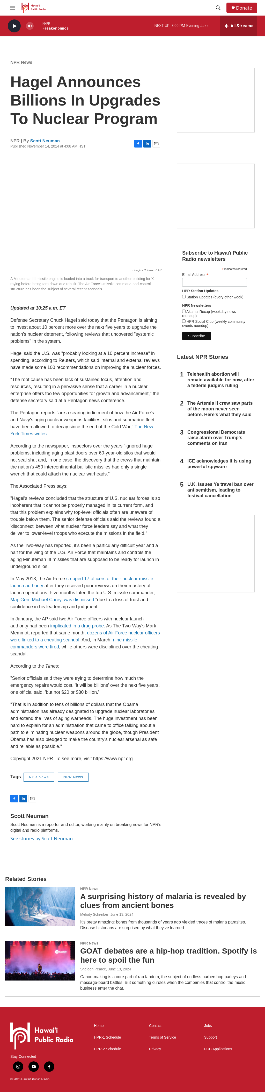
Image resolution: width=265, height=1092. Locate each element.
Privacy (155, 1049)
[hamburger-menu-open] (13, 8)
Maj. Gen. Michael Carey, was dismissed (52, 599)
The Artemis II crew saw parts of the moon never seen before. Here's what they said (220, 409)
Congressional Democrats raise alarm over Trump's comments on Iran (216, 438)
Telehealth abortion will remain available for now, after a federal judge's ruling (220, 380)
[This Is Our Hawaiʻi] (215, 553)
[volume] (29, 26)
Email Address (195, 274)
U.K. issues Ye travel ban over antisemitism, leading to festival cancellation (220, 490)
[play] (14, 26)
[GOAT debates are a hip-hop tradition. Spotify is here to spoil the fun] (40, 960)
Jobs (208, 1026)
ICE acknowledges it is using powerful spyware (219, 463)
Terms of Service (162, 1037)
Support (210, 1037)
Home (99, 1026)
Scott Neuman (45, 140)
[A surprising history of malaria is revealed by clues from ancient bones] (40, 906)
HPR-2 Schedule (107, 1049)
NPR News (21, 62)
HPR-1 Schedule (107, 1037)
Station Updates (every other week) (214, 297)
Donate (244, 8)
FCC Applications (218, 1049)
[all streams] (238, 26)
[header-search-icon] (218, 7)
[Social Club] (215, 196)
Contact (155, 1026)
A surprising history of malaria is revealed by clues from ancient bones (163, 901)
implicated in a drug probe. (77, 625)
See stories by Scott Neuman (41, 838)
